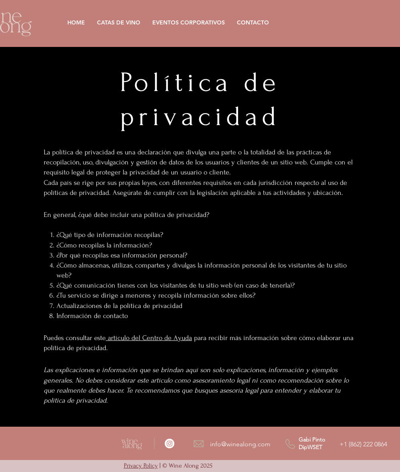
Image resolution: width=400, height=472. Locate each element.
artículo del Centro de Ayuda (150, 338)
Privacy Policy (141, 465)
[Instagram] (169, 443)
